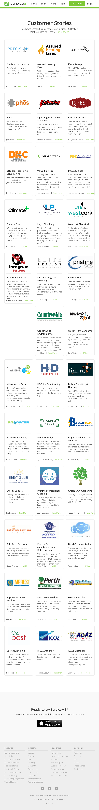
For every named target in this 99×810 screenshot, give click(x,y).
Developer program (59, 772)
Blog (75, 759)
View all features (11, 782)
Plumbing (31, 756)
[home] (15, 4)
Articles (77, 762)
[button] (49, 803)
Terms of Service (35, 795)
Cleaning (31, 762)
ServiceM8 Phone (11, 769)
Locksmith (32, 765)
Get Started (77, 3)
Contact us (78, 769)
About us (78, 753)
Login (90, 3)
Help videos (56, 753)
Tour (43, 3)
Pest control (33, 772)
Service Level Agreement (61, 795)
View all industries (35, 782)
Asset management (12, 772)
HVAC (30, 759)
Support (54, 759)
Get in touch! (63, 31)
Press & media (80, 765)
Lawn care (32, 775)
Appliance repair (34, 778)
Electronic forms (11, 765)
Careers (77, 756)
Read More (22, 86)
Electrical (31, 753)
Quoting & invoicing (12, 759)
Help (62, 3)
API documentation (59, 775)
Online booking (10, 775)
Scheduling (9, 756)
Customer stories (58, 765)
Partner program (58, 769)
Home (34, 3)
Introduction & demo (59, 756)
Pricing (53, 3)
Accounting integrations (14, 778)
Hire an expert (57, 762)
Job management (11, 753)
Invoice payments (11, 762)
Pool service (33, 769)
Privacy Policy (46, 795)
